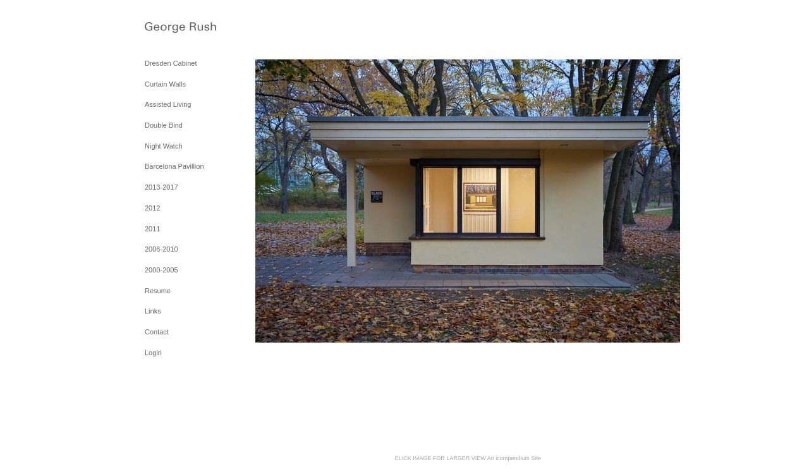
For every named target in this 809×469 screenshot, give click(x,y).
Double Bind (164, 125)
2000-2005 (161, 270)
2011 (152, 229)
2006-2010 (161, 249)
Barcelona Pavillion (174, 166)
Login (153, 352)
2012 (152, 208)
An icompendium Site (514, 458)
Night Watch (164, 146)
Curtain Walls (165, 84)
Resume (158, 291)
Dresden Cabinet (171, 63)
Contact (157, 332)
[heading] (176, 28)
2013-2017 (161, 187)
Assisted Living (168, 104)
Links (153, 311)
